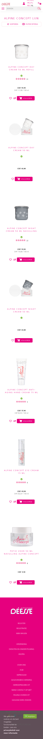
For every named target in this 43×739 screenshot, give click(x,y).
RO (28, 5)
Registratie (22, 628)
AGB (21, 670)
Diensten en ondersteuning (21, 649)
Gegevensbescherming (21, 680)
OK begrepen (30, 716)
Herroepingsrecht (21, 685)
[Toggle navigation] (3, 8)
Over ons (21, 665)
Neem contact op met (22, 690)
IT (31, 3)
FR (28, 3)
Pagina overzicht (21, 695)
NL (32, 5)
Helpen (21, 654)
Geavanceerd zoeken (21, 700)
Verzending (21, 644)
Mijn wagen (21, 633)
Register (21, 623)
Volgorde (23, 179)
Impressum (21, 675)
